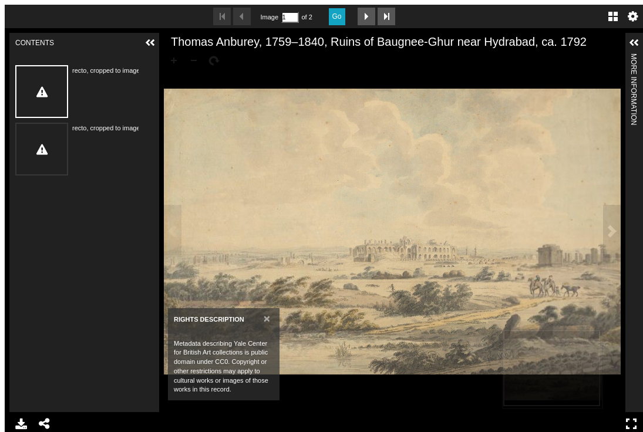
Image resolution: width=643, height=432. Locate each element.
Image (269, 17)
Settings (633, 16)
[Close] (267, 318)
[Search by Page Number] (290, 17)
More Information (633, 58)
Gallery (613, 16)
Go (337, 16)
